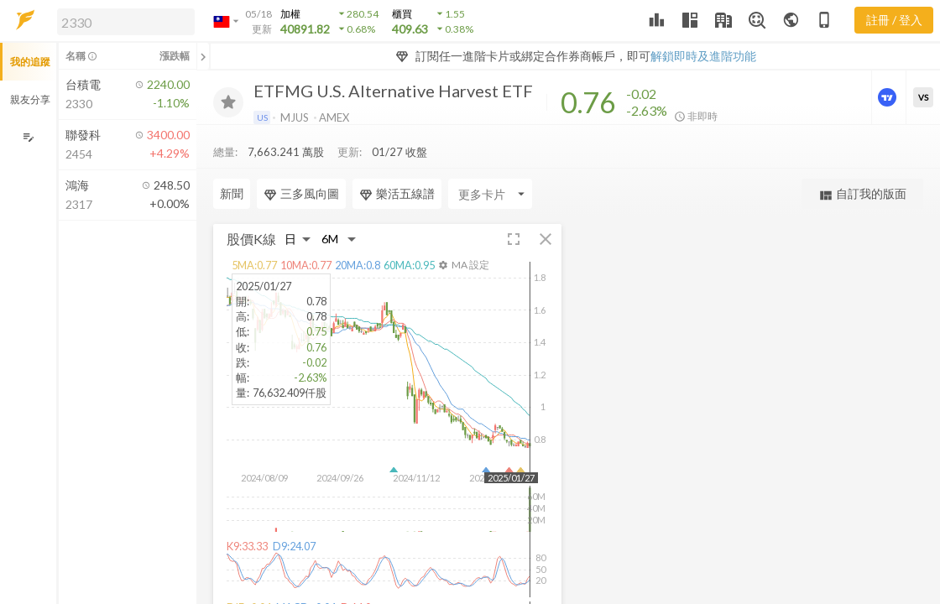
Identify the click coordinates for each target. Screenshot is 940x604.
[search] (126, 21)
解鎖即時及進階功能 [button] (703, 56)
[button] (122, 21)
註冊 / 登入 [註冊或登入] (894, 20)
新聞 (231, 193)
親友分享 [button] (30, 99)
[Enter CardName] (490, 194)
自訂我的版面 (862, 194)
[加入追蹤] (228, 102)
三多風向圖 (301, 193)
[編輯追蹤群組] (28, 137)
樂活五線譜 (397, 193)
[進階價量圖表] (889, 97)
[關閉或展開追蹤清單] (203, 56)
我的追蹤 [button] (30, 61)
